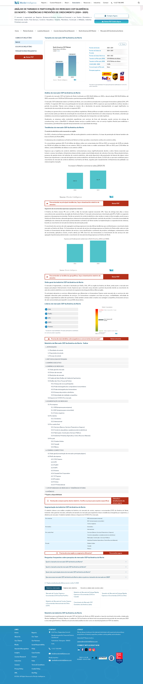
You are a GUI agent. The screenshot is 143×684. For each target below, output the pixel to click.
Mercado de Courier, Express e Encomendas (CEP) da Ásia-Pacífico (57, 594)
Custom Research (56, 3)
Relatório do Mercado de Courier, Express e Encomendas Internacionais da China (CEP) (58, 603)
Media (17, 645)
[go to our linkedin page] (78, 650)
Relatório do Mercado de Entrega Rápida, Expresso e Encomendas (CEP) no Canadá (86, 594)
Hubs (33, 661)
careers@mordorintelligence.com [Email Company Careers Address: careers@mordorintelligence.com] (87, 641)
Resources (87, 3)
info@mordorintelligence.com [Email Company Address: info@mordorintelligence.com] (61, 653)
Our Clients (18, 641)
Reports (44, 3)
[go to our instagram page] (93, 650)
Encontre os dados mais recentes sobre (92, 588)
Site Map (34, 673)
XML (16, 673)
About (67, 3)
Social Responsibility (38, 645)
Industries (97, 3)
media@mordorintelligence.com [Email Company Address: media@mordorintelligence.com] (62, 660)
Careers (17, 665)
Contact (105, 3)
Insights (17, 653)
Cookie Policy (36, 669)
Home (16, 632)
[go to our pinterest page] (90, 650)
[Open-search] (139, 2)
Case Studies (36, 653)
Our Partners (36, 641)
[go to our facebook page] (82, 650)
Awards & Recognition (22, 649)
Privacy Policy (19, 669)
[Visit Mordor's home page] (25, 2)
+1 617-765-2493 (117, 3)
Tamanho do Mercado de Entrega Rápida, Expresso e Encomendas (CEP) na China (114, 594)
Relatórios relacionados (53, 588)
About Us (17, 637)
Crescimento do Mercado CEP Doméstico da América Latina (83, 603)
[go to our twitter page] (86, 650)
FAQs (33, 649)
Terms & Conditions (38, 665)
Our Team (35, 637)
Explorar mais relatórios (70, 588)
